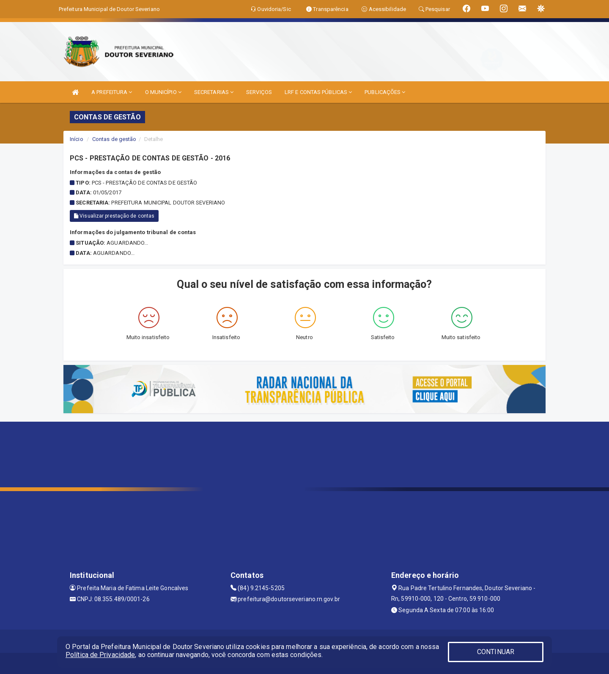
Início (76, 139)
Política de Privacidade (100, 655)
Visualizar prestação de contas (114, 216)
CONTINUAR (495, 652)
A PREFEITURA (111, 92)
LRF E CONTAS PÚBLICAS (318, 92)
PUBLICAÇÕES (385, 92)
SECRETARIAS (213, 92)
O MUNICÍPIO (163, 92)
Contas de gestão (114, 139)
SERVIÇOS (259, 92)
